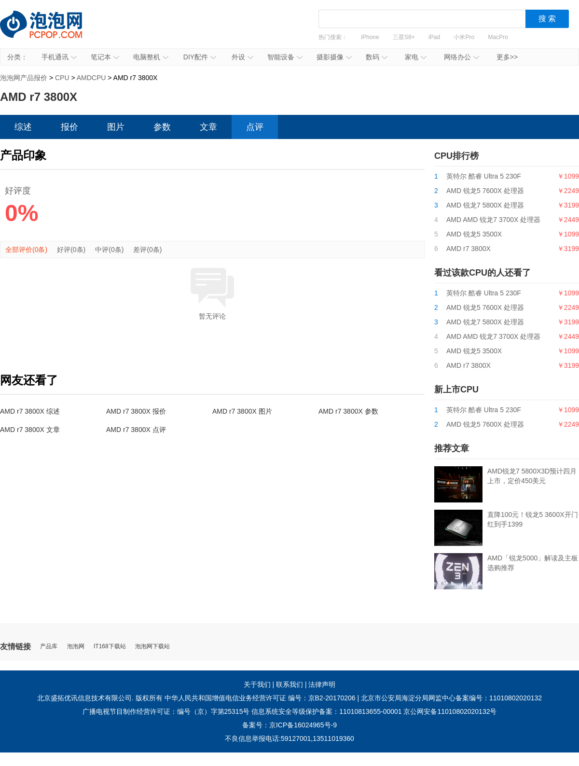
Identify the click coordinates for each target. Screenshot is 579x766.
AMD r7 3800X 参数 (348, 411)
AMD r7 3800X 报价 (136, 411)
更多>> (507, 57)
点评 (254, 127)
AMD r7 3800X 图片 (242, 411)
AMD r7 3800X (468, 248)
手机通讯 (59, 57)
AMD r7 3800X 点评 (136, 429)
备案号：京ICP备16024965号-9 (289, 725)
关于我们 (257, 684)
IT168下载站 (110, 646)
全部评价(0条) (26, 249)
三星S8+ (404, 37)
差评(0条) (147, 249)
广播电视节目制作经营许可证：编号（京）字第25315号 (166, 711)
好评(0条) (71, 249)
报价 (69, 127)
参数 (162, 127)
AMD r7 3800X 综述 (30, 411)
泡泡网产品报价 (50, 31)
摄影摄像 (334, 57)
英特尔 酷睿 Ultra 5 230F (483, 176)
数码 (376, 57)
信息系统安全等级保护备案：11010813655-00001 (326, 711)
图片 (115, 127)
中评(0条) (109, 249)
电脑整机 (150, 57)
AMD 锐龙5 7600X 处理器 (485, 191)
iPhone (370, 37)
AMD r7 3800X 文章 (30, 429)
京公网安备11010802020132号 (449, 711)
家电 (416, 57)
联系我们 (289, 684)
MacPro (498, 37)
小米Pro (464, 37)
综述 (23, 127)
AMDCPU (91, 78)
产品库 (48, 646)
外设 (242, 57)
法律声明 (321, 684)
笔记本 (105, 57)
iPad (434, 37)
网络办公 (461, 57)
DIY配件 (199, 57)
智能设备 (285, 57)
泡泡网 (75, 646)
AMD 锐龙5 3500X (474, 234)
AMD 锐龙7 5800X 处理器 (485, 205)
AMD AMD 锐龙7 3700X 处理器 (493, 219)
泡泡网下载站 (152, 646)
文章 (208, 127)
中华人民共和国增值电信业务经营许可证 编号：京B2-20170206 (260, 698)
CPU (62, 78)
